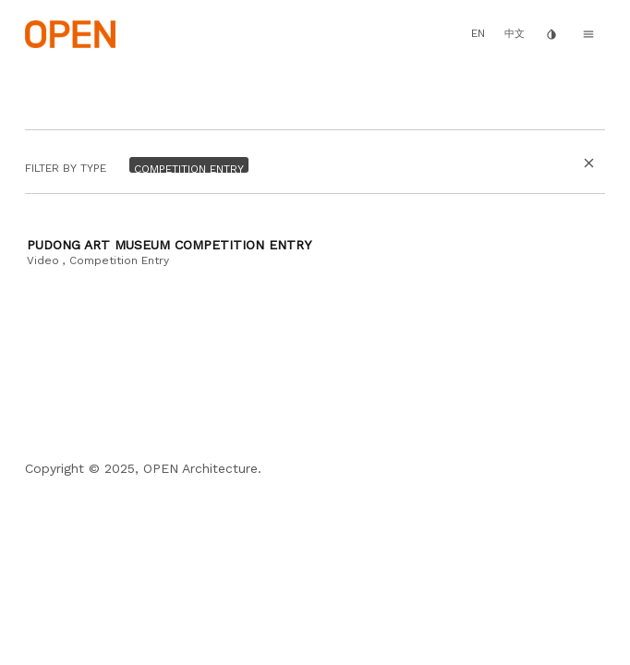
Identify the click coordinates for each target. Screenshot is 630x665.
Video (43, 260)
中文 (514, 34)
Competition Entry (119, 260)
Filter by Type (65, 169)
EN (478, 33)
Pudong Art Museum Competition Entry (169, 244)
